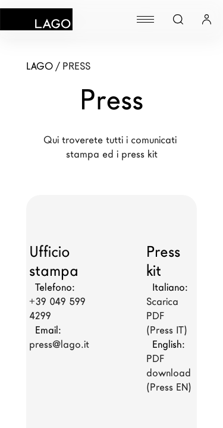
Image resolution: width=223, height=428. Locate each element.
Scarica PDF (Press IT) (166, 316)
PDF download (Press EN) (170, 373)
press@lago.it (59, 344)
